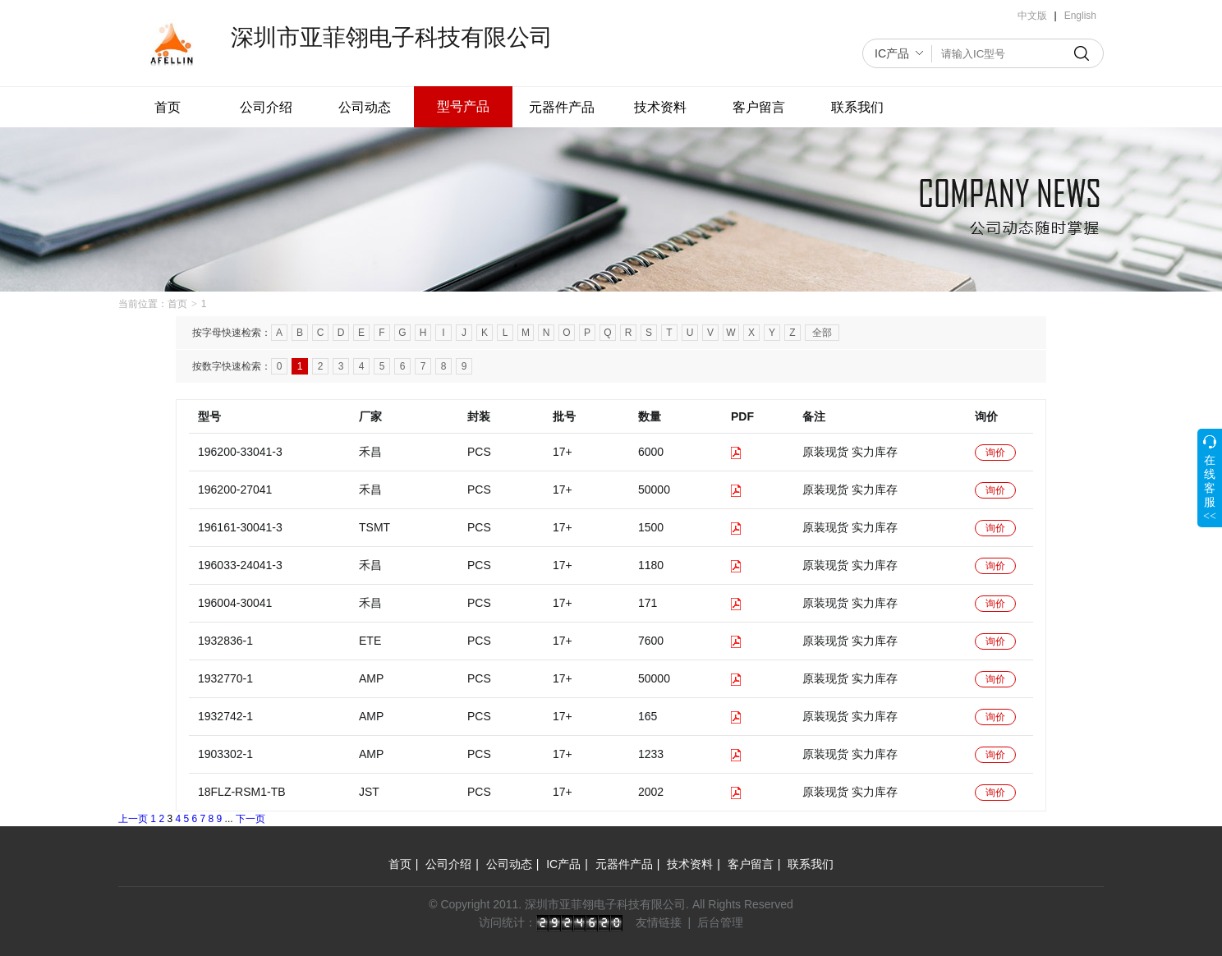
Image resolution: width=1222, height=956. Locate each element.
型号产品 (463, 106)
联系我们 (857, 107)
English (1080, 15)
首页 (167, 107)
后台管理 (720, 922)
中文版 (1032, 15)
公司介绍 (266, 107)
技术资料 (660, 107)
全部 (822, 332)
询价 (995, 452)
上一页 (133, 819)
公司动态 (364, 107)
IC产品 (892, 53)
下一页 (250, 819)
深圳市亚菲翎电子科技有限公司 (392, 37)
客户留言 (759, 107)
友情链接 (659, 922)
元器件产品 (562, 107)
